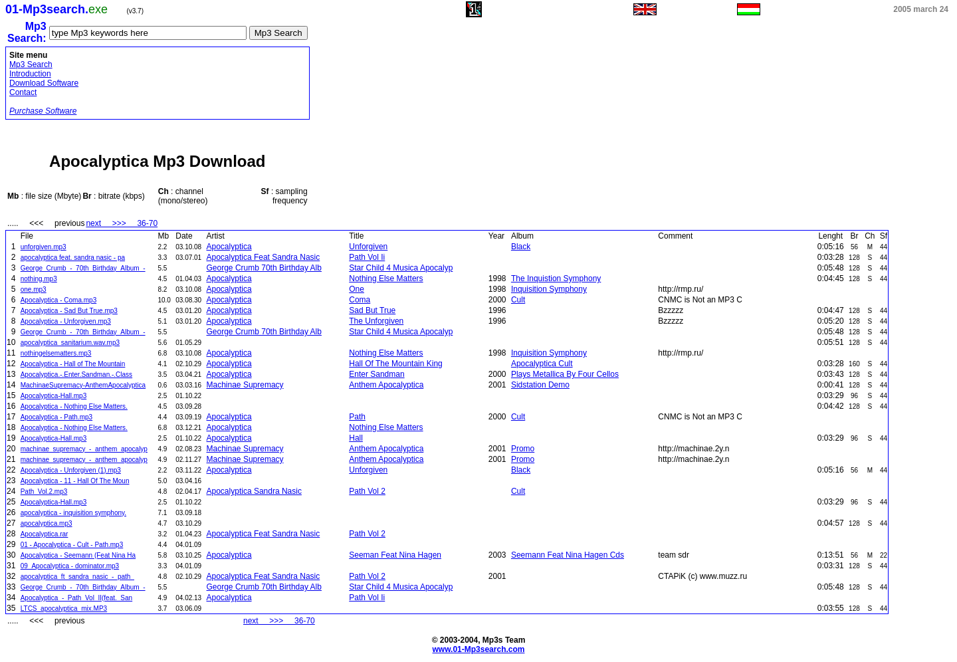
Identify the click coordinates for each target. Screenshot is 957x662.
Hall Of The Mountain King (396, 363)
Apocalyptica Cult (542, 363)
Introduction (30, 73)
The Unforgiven (376, 321)
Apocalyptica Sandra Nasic (254, 491)
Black (520, 246)
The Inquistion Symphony (556, 278)
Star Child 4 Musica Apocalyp (401, 268)
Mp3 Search (31, 64)
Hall (356, 438)
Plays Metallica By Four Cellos (565, 374)
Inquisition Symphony (549, 289)
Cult (518, 299)
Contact (23, 92)
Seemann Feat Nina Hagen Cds (567, 555)
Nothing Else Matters (386, 278)
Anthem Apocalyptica (386, 384)
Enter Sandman (376, 374)
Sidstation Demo (540, 384)
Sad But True (372, 310)
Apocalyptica (229, 246)
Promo (522, 448)
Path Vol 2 (367, 491)
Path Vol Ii (367, 257)
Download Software (43, 83)
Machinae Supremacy (245, 384)
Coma (359, 299)
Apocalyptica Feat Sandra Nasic (263, 257)
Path (357, 416)
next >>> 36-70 (122, 223)
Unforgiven (368, 246)
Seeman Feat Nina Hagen (395, 555)
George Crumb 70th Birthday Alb (264, 268)
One (356, 289)
